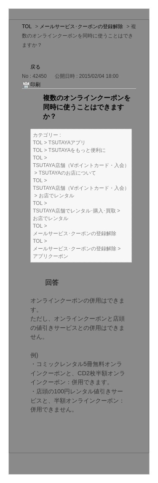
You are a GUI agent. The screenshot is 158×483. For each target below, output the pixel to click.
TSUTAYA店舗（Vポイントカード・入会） (81, 165)
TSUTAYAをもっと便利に (77, 150)
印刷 (35, 85)
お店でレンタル (56, 196)
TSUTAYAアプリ (67, 143)
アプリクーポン (50, 256)
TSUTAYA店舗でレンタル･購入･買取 (74, 211)
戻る (35, 67)
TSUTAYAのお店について (67, 173)
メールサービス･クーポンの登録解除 (81, 26)
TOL (27, 26)
